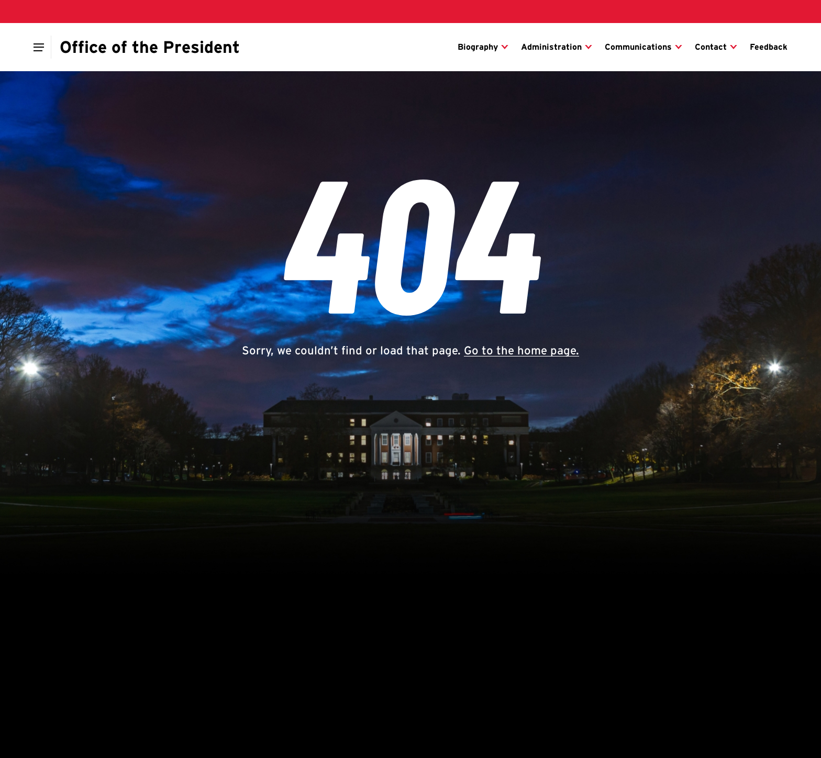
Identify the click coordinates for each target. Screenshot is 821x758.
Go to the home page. (521, 350)
